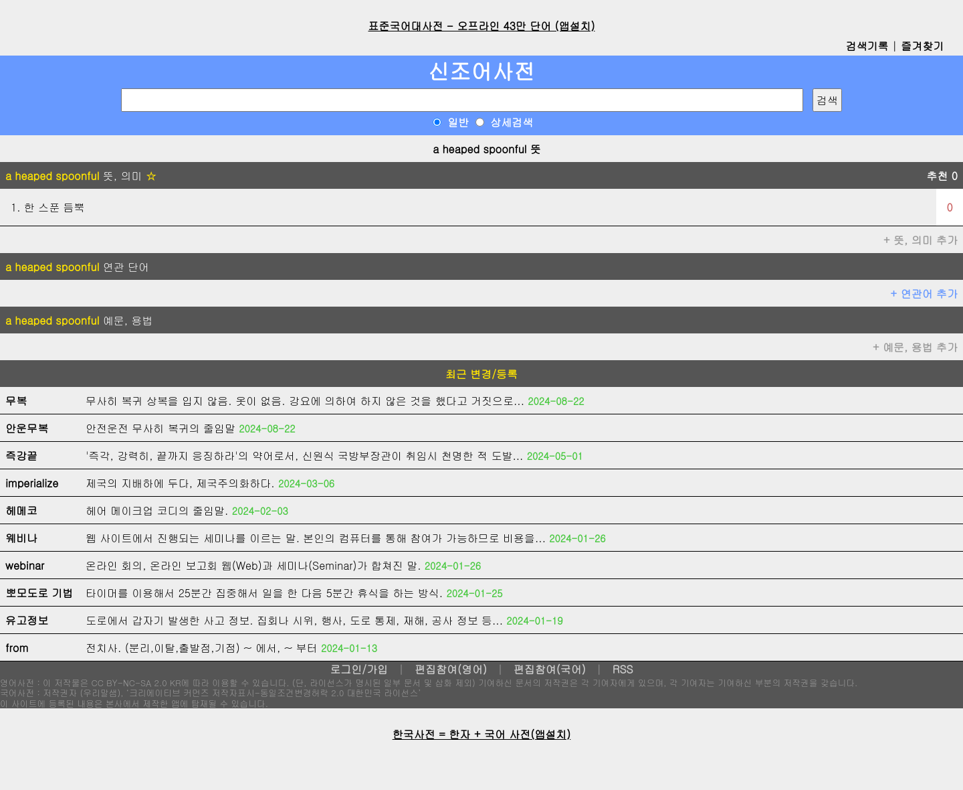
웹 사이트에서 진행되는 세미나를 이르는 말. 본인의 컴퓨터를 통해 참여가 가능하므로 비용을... (316, 538)
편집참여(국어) (550, 669)
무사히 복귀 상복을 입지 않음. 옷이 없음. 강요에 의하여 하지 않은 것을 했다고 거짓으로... (305, 400)
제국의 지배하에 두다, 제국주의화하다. (180, 483)
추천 (942, 175)
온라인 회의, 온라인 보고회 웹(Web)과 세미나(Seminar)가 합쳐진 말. (253, 565)
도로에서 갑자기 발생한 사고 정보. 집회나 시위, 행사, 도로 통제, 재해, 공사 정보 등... (294, 620)
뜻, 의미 (80, 175)
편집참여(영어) (451, 669)
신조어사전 (481, 71)
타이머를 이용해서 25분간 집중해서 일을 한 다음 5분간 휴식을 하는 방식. (264, 593)
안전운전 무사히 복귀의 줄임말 (160, 428)
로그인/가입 (359, 669)
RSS (623, 669)
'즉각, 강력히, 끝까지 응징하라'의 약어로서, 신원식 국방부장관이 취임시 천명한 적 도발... (304, 455)
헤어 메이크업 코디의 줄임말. (157, 510)
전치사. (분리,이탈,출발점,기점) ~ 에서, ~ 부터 (202, 647)
